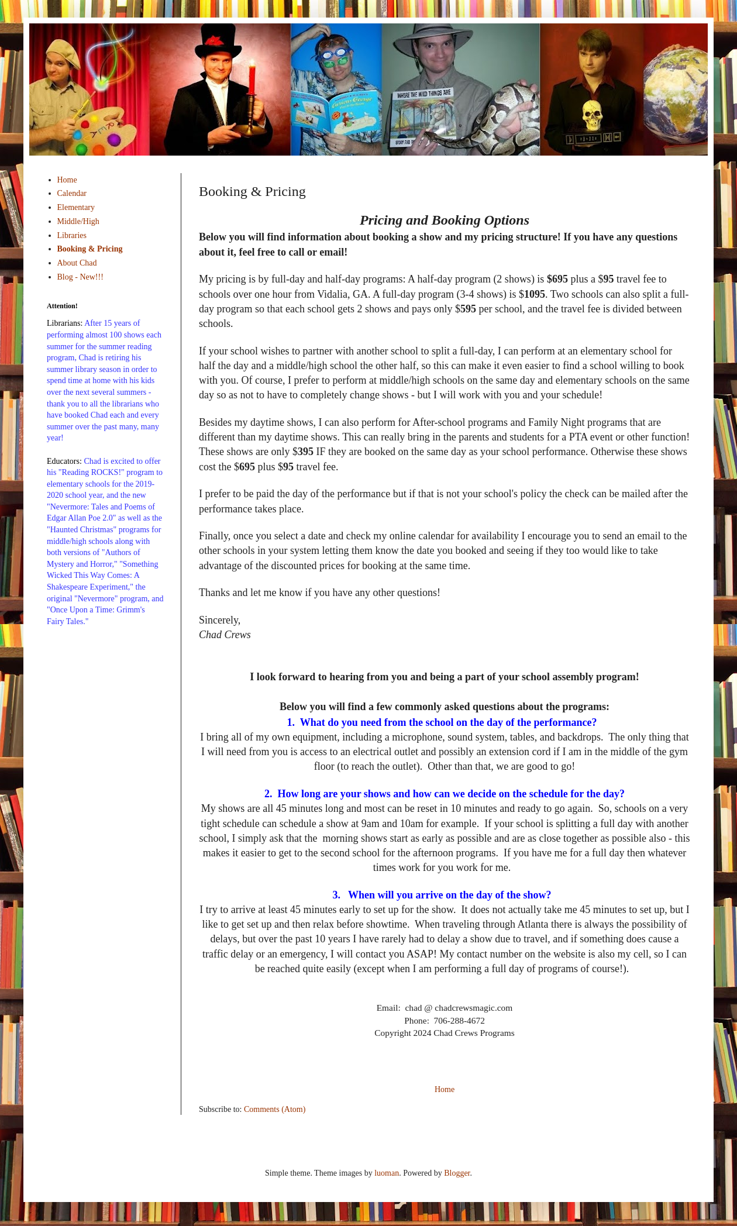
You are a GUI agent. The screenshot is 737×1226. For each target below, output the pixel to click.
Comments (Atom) (274, 1109)
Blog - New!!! (80, 277)
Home (444, 1089)
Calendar (72, 193)
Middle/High (78, 221)
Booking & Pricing (90, 248)
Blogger (457, 1173)
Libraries (72, 235)
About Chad (77, 263)
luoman (386, 1173)
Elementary (76, 207)
